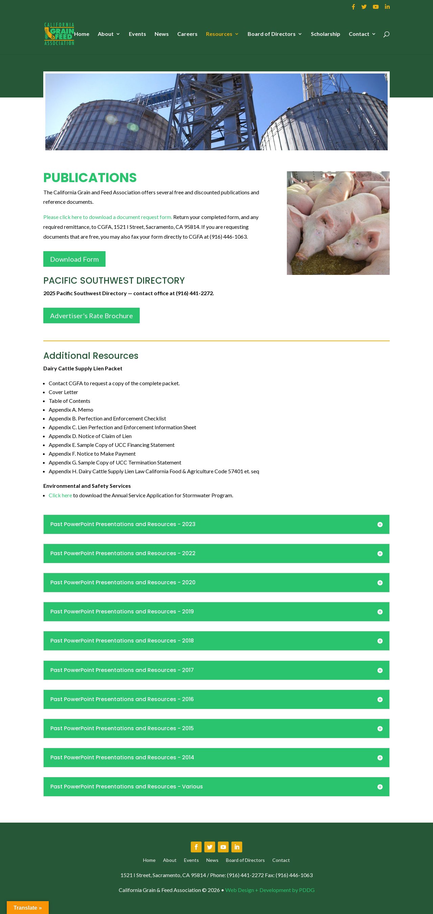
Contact (359, 34)
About (106, 34)
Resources (219, 34)
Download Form (74, 259)
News (162, 34)
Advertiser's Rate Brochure (91, 315)
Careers (187, 34)
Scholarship (325, 34)
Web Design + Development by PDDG (270, 890)
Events (137, 34)
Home (81, 34)
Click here (60, 495)
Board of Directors (272, 34)
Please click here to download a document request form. (107, 217)
